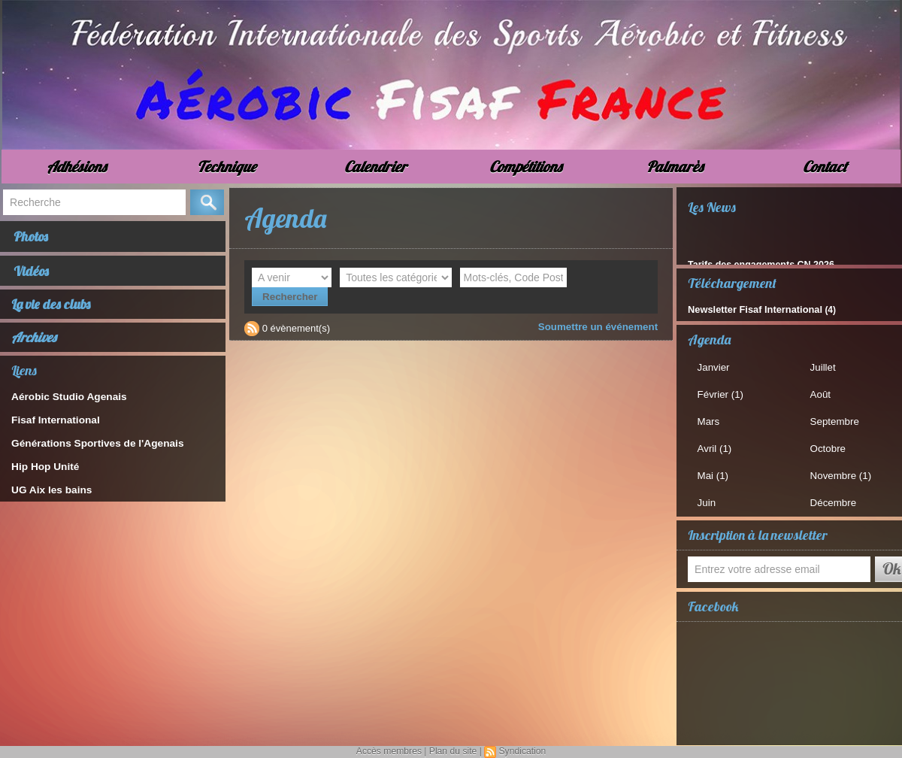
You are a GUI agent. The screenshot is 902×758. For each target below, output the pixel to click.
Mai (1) (714, 473)
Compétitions (525, 166)
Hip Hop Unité (43, 470)
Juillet (824, 366)
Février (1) (721, 393)
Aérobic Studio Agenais (66, 400)
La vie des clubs (51, 308)
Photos (32, 237)
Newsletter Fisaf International (750, 309)
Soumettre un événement (599, 308)
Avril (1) (716, 447)
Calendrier (375, 166)
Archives (33, 341)
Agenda (709, 338)
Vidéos (32, 273)
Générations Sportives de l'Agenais (93, 447)
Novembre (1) (841, 473)
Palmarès (674, 166)
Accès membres (389, 751)
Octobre (829, 447)
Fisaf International (53, 423)
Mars (710, 420)
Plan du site (453, 751)
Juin (708, 500)
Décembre (834, 500)
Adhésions (76, 166)
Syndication (521, 751)
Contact (825, 166)
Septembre (836, 420)
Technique (226, 166)
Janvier (715, 366)
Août (822, 393)
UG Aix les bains (49, 493)
